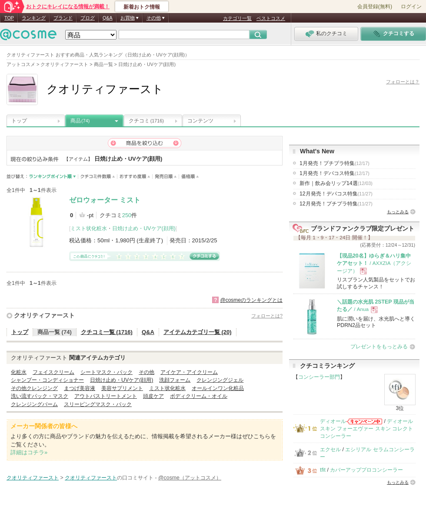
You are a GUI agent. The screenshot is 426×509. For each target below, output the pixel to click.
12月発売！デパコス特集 (336, 194)
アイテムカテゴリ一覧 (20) (197, 332)
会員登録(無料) (374, 6)
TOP (9, 17)
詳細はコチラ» (28, 452)
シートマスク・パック (106, 372)
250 (127, 215)
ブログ (87, 17)
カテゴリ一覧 (237, 18)
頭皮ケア (153, 396)
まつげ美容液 (79, 388)
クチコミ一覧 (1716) (107, 332)
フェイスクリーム (53, 372)
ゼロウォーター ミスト (104, 200)
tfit (323, 470)
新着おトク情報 (141, 7)
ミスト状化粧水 (88, 228)
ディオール (333, 421)
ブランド (63, 17)
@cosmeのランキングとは (251, 300)
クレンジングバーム (34, 404)
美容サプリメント (122, 388)
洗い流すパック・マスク (39, 396)
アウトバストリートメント (105, 396)
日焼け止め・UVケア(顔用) (143, 228)
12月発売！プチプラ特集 (336, 204)
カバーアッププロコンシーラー (366, 470)
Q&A (108, 17)
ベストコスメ (270, 18)
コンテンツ (200, 121)
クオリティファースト (44, 315)
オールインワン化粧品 (218, 388)
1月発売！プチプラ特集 (334, 163)
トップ (19, 121)
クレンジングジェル (219, 380)
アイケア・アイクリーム (189, 372)
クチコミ (146, 121)
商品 (80, 121)
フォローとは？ (402, 81)
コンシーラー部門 (319, 377)
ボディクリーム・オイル (198, 396)
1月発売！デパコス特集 (334, 173)
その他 (146, 372)
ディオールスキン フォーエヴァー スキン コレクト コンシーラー (366, 429)
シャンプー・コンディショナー (47, 380)
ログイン (411, 6)
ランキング (34, 17)
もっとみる (398, 211)
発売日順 (166, 176)
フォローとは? (267, 315)
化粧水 (19, 372)
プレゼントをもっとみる (379, 347)
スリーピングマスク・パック (98, 404)
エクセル (330, 449)
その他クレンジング (34, 388)
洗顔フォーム (174, 380)
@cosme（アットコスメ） (189, 478)
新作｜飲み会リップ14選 (336, 183)
